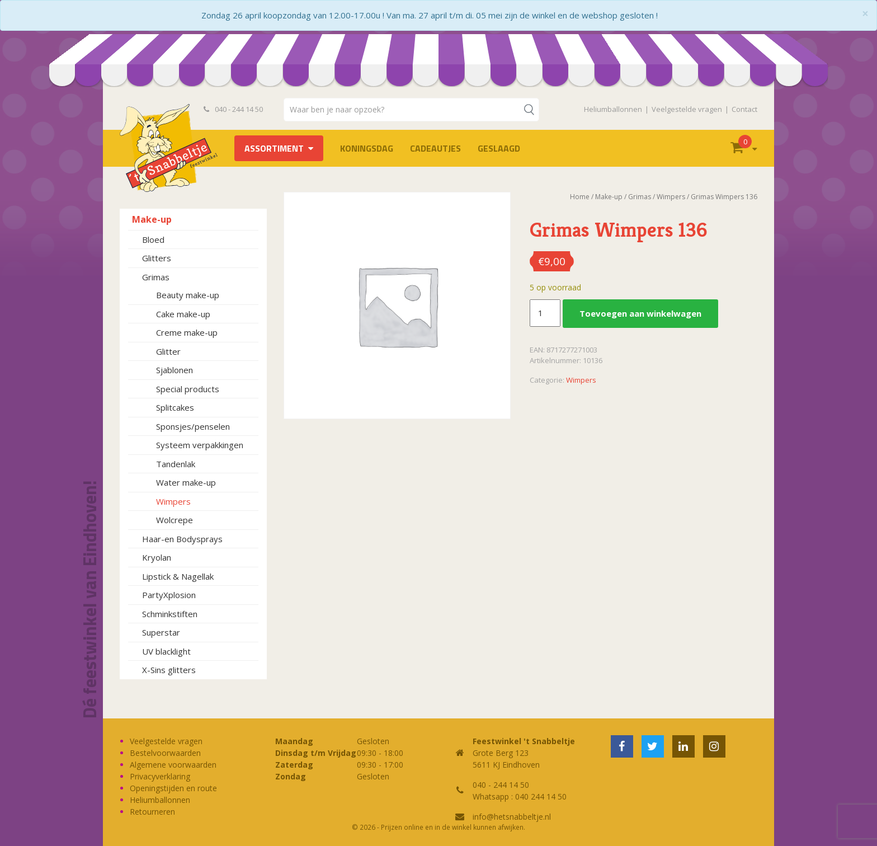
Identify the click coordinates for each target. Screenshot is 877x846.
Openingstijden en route (173, 788)
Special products (187, 388)
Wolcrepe (174, 519)
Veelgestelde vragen (687, 109)
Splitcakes (175, 407)
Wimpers (173, 501)
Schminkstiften (169, 613)
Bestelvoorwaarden (165, 753)
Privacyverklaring (160, 776)
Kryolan (156, 557)
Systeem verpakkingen (199, 444)
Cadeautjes (435, 148)
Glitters (156, 258)
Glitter (168, 351)
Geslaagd (499, 148)
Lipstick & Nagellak (178, 576)
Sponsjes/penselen (193, 426)
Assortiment (274, 148)
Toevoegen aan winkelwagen (640, 313)
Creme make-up (187, 332)
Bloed (153, 239)
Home (580, 196)
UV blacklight (166, 651)
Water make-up (186, 482)
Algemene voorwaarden (173, 764)
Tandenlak (175, 463)
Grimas (155, 277)
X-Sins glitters (169, 669)
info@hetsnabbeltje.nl (512, 816)
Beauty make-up (187, 294)
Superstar (161, 632)
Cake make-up (183, 313)
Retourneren (152, 811)
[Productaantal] (545, 313)
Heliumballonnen (613, 109)
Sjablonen (174, 369)
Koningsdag (366, 148)
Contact (744, 109)
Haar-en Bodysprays (182, 538)
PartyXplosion (169, 594)
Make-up (152, 219)
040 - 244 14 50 (233, 109)
